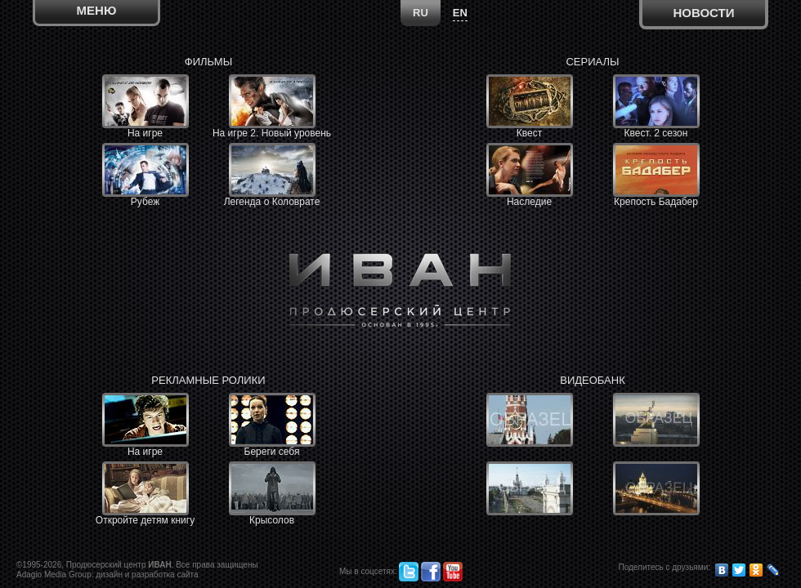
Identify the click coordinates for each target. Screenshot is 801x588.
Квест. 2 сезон (656, 106)
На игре (145, 106)
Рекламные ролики (208, 380)
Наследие (529, 175)
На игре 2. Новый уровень (272, 106)
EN (460, 13)
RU (420, 13)
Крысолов (272, 493)
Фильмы (208, 62)
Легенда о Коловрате (272, 175)
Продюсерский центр (119, 564)
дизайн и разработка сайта (147, 574)
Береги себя (272, 425)
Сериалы (592, 62)
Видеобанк (592, 380)
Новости (703, 13)
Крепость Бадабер (656, 175)
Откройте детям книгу (145, 493)
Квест (529, 106)
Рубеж (145, 175)
